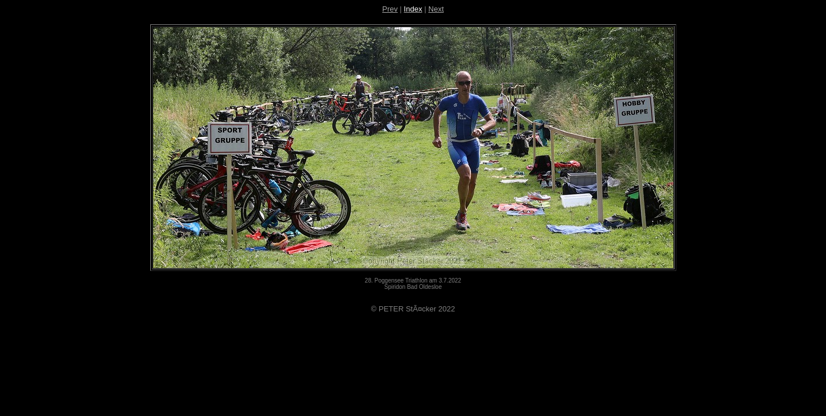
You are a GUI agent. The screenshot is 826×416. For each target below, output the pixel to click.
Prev (390, 9)
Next (436, 9)
